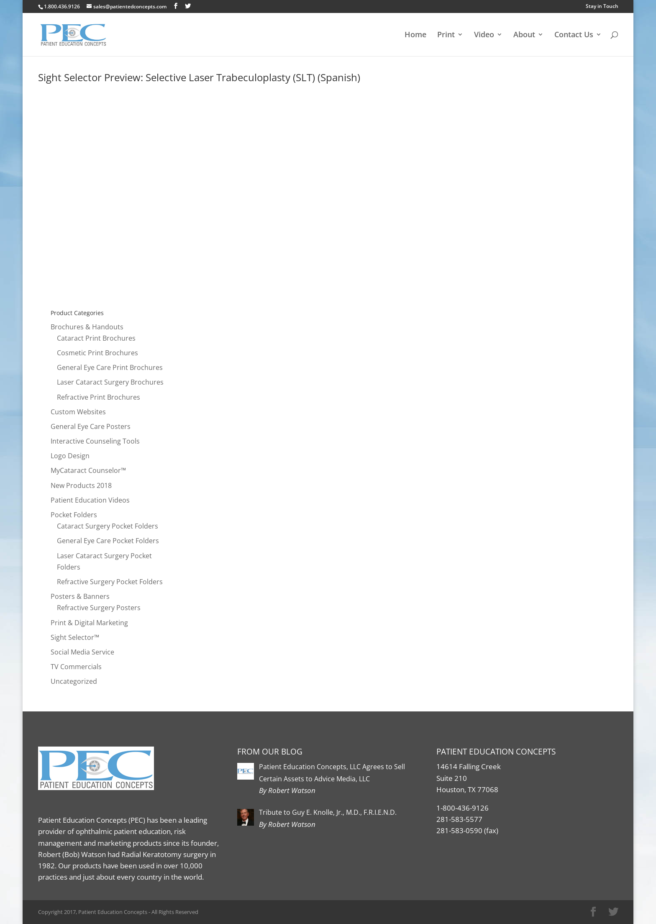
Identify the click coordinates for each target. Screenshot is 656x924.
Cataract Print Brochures (96, 338)
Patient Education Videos (90, 500)
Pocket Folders (74, 514)
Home (415, 35)
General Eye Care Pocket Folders (108, 540)
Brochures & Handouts (87, 326)
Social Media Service (82, 652)
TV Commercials (76, 666)
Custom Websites (78, 411)
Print (446, 35)
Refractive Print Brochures (98, 397)
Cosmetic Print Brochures (97, 352)
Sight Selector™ (75, 637)
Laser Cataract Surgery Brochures (110, 382)
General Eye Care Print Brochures (110, 367)
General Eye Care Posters (91, 426)
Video (484, 35)
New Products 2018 (81, 485)
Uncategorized (74, 681)
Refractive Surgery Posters (99, 607)
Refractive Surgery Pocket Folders (110, 581)
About (524, 35)
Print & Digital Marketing (89, 622)
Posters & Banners (80, 596)
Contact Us (573, 35)
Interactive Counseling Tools (95, 441)
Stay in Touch (602, 6)
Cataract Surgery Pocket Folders (107, 526)
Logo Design (70, 455)
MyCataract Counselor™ (88, 470)
